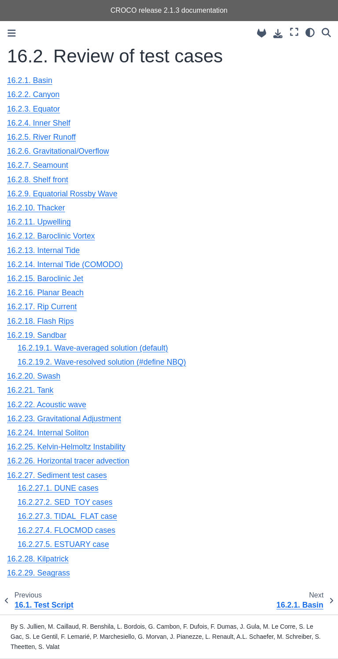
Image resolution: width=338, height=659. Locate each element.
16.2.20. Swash (33, 376)
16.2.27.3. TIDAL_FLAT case (67, 516)
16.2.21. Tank (30, 390)
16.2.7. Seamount (37, 165)
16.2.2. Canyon (33, 94)
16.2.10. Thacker (36, 207)
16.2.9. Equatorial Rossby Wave (62, 193)
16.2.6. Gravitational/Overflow (58, 151)
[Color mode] (310, 32)
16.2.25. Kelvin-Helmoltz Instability (66, 446)
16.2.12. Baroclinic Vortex (51, 236)
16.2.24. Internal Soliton (48, 432)
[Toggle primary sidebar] (12, 33)
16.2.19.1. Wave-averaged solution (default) (93, 348)
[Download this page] (278, 33)
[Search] (326, 32)
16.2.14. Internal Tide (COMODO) (65, 264)
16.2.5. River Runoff (41, 137)
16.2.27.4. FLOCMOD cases (66, 530)
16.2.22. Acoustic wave (46, 404)
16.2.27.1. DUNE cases (58, 488)
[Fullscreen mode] (294, 32)
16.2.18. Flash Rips (40, 321)
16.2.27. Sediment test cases (57, 475)
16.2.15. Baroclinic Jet (45, 278)
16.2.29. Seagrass (38, 572)
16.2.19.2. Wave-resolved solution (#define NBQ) (102, 362)
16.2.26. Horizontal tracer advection (68, 460)
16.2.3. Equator (33, 109)
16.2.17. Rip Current (42, 306)
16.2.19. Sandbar (36, 335)
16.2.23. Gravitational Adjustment (64, 418)
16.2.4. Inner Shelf (38, 123)
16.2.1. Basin (29, 80)
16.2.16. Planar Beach (45, 292)
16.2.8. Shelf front (37, 179)
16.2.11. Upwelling (39, 221)
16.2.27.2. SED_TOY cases (65, 502)
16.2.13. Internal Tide (43, 250)
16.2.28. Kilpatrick (38, 558)
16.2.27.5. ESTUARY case (63, 544)
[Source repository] (262, 33)
